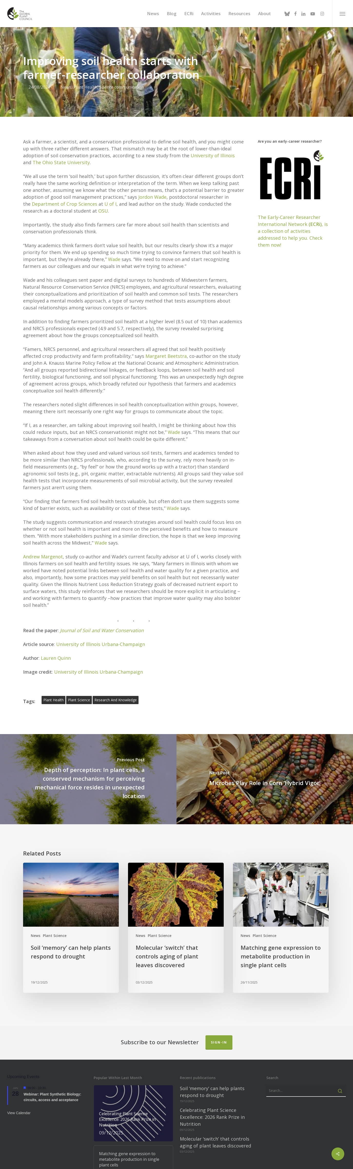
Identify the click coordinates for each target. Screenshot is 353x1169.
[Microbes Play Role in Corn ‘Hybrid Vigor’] (264, 729)
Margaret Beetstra (166, 305)
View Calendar (19, 1062)
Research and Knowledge (115, 649)
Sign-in (219, 992)
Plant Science (54, 885)
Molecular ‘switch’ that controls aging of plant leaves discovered (215, 1091)
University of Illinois (213, 105)
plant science (79, 649)
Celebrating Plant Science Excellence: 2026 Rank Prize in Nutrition (212, 1067)
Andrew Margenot (43, 506)
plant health (53, 649)
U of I (110, 153)
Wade (114, 209)
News (35, 885)
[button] (342, 13)
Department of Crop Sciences (64, 153)
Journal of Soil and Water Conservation (102, 580)
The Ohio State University (61, 112)
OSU (103, 160)
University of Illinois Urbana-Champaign (100, 594)
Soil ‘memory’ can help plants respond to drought (212, 1041)
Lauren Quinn (56, 607)
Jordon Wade (152, 146)
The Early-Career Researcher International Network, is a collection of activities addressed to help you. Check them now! (293, 180)
